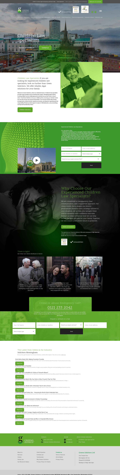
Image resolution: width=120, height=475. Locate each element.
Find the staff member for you (39, 69)
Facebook (66, 453)
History (19, 469)
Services (20, 467)
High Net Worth (55, 17)
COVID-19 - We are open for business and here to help (44, 1)
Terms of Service (60, 467)
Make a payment (69, 1)
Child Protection (66, 17)
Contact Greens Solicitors (48, 453)
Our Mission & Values (23, 474)
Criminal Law (98, 17)
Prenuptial (47, 17)
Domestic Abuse (89, 17)
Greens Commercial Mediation (80, 1)
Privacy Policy (59, 471)
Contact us (45, 48)
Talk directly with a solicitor (53, 69)
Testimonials (40, 469)
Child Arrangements (78, 17)
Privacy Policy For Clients (43, 474)
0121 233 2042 (98, 1)
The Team (78, 454)
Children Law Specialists (70, 227)
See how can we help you (27, 48)
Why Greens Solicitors (43, 471)
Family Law (21, 471)
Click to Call (20, 69)
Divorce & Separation (24, 17)
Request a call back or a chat (60, 319)
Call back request (28, 69)
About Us (20, 464)
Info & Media (59, 469)
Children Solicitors (25, 109)
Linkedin (66, 451)
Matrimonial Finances (37, 17)
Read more (20, 364)
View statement (60, 1)
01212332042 (86, 472)
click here (63, 354)
